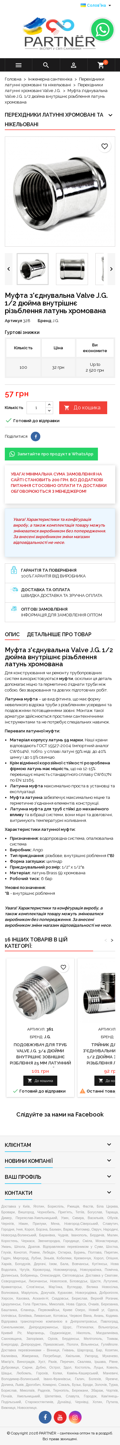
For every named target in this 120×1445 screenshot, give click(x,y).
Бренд (45, 320)
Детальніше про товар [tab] (59, 634)
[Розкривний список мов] (97, 5)
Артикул (13, 320)
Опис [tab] (12, 634)
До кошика (82, 408)
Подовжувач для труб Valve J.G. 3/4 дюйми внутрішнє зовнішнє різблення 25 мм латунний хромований (40, 1056)
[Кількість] (36, 407)
